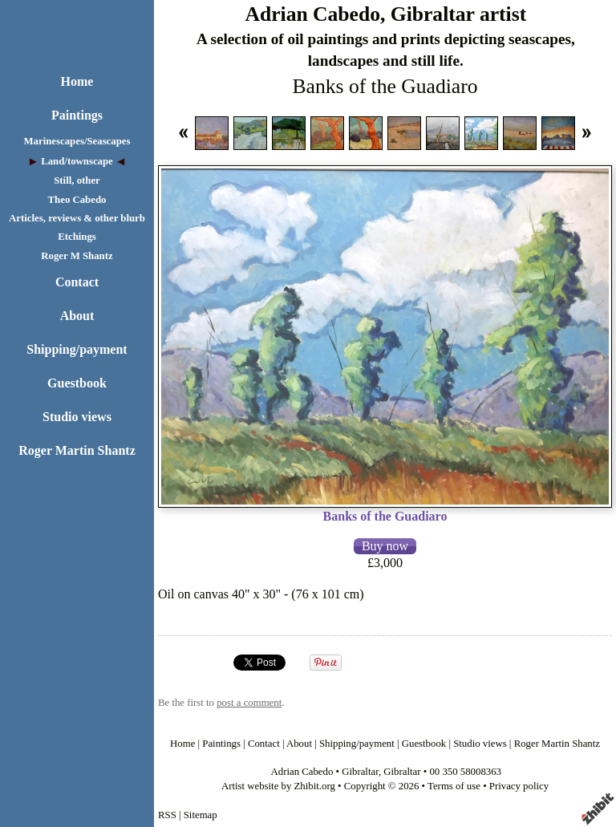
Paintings (77, 115)
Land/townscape (77, 161)
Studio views (77, 417)
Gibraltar (360, 771)
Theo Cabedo (77, 199)
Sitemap (200, 815)
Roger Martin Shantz (76, 450)
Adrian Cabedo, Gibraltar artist (385, 14)
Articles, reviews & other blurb (77, 218)
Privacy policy (519, 786)
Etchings (77, 236)
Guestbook (77, 383)
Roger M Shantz (76, 255)
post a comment (249, 702)
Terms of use (454, 786)
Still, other (77, 180)
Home (77, 81)
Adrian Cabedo (302, 771)
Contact (77, 282)
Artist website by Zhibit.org (278, 786)
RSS (167, 815)
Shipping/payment (76, 349)
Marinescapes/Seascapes (77, 141)
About (77, 315)
